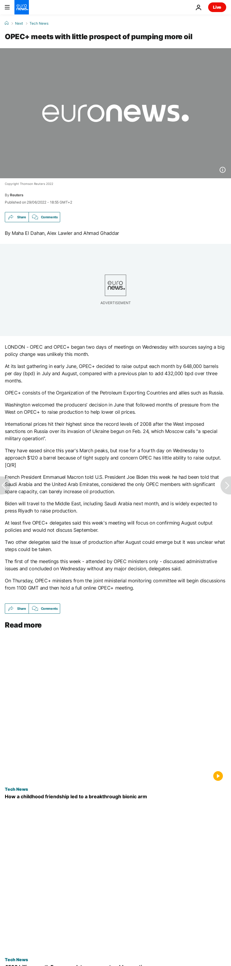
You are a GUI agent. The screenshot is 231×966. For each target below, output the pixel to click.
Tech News (38, 23)
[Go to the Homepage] (21, 7)
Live (217, 7)
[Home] (6, 23)
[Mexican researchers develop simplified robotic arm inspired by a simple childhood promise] (115, 796)
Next (19, 23)
